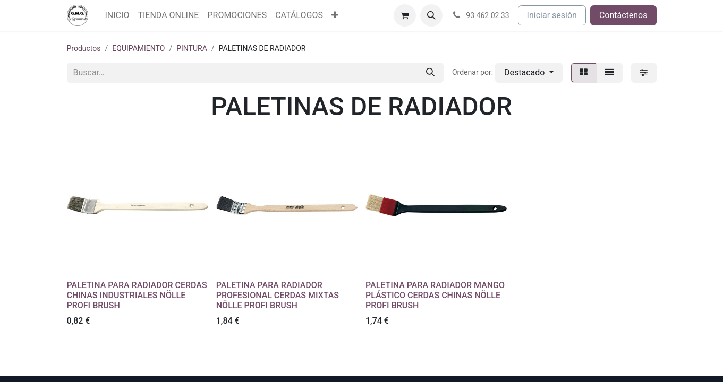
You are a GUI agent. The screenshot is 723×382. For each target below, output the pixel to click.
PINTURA (191, 48)
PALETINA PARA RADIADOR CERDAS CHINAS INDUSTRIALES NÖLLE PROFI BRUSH (137, 295)
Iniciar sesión (552, 15)
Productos (84, 48)
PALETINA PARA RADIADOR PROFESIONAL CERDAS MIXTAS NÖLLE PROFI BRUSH (277, 295)
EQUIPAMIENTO (138, 48)
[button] (431, 15)
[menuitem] (117, 15)
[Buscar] (430, 73)
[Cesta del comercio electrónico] (405, 15)
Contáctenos (623, 15)
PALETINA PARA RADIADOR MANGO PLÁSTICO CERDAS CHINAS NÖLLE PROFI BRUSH (435, 295)
